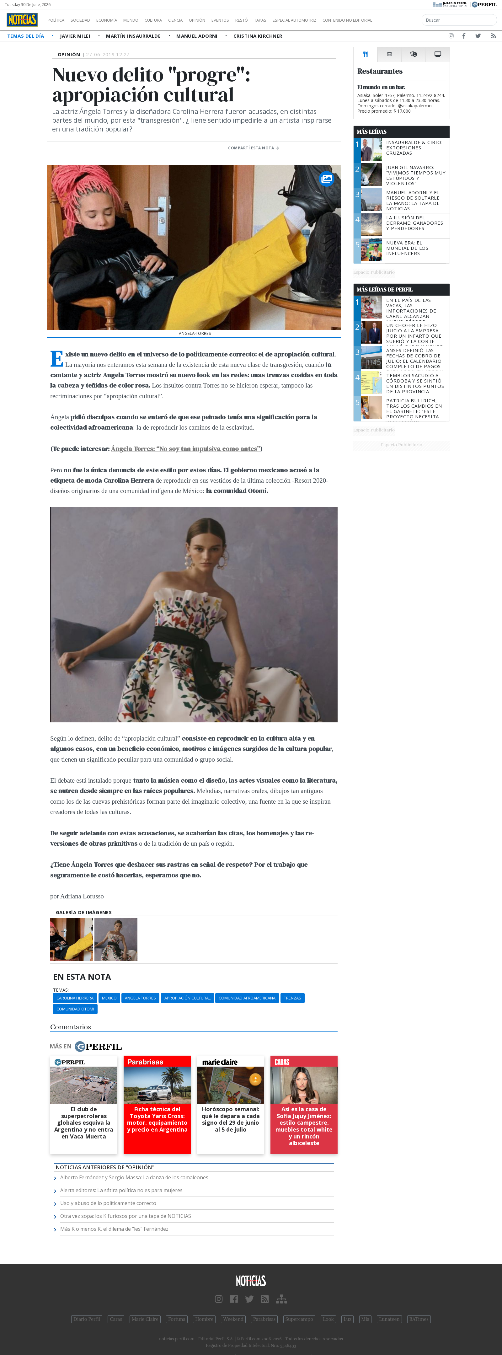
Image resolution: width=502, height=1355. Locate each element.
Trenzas (292, 998)
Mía (365, 1319)
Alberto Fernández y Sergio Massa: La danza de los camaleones (134, 1177)
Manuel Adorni (197, 36)
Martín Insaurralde (134, 36)
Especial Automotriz (336, 20)
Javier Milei (76, 36)
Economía (117, 20)
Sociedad (87, 20)
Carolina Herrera (74, 998)
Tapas (296, 20)
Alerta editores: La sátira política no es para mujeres (121, 1190)
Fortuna (176, 1319)
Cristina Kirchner (257, 36)
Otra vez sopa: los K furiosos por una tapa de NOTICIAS (125, 1216)
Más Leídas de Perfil (385, 289)
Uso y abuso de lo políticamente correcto (108, 1203)
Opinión (222, 20)
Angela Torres (140, 998)
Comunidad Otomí (75, 1009)
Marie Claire (145, 1319)
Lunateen (389, 1319)
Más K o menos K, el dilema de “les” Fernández (114, 1228)
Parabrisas (264, 1319)
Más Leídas (372, 132)
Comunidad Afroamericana (247, 998)
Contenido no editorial (401, 20)
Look (328, 1319)
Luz (347, 1319)
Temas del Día (26, 36)
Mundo (145, 20)
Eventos (250, 20)
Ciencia (197, 20)
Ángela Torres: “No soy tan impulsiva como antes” (185, 448)
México (109, 998)
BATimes (419, 1319)
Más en (86, 1046)
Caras (116, 1319)
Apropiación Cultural (187, 998)
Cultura (171, 20)
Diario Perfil (86, 1319)
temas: (61, 990)
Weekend (233, 1319)
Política (58, 20)
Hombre (204, 1319)
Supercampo (299, 1319)
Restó (274, 20)
